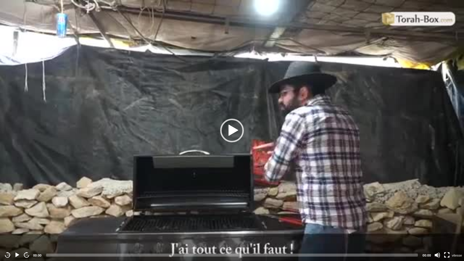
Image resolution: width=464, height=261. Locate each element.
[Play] (17, 255)
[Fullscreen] (447, 255)
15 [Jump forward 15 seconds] (26, 255)
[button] (232, 130)
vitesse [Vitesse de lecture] (457, 255)
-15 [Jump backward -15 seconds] (7, 255)
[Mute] (437, 255)
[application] (232, 130)
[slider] (232, 255)
